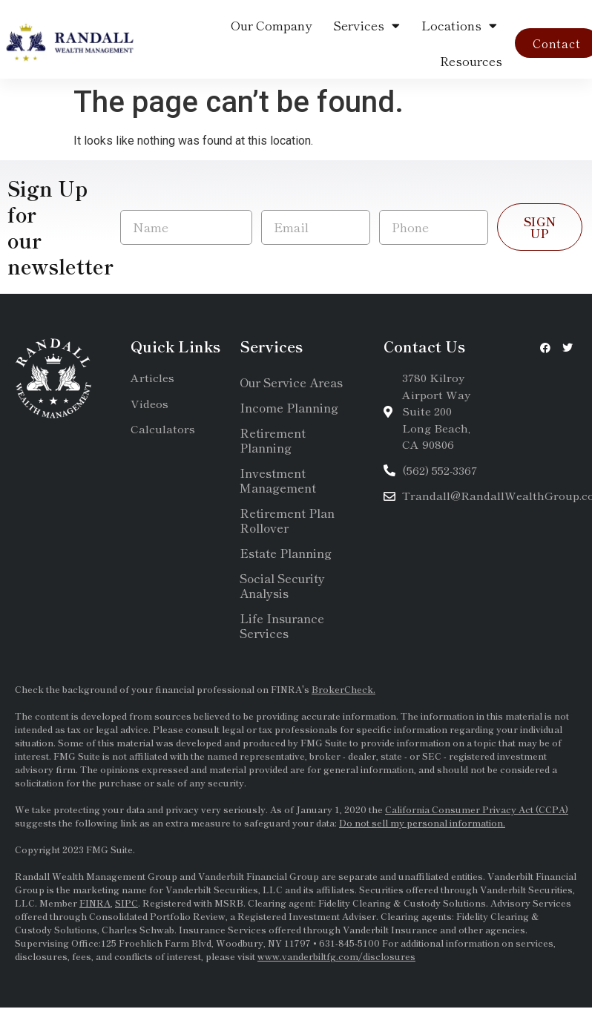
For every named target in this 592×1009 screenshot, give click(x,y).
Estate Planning (286, 553)
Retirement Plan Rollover (287, 520)
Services (366, 25)
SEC (433, 755)
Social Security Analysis (282, 585)
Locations (459, 25)
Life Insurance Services (282, 625)
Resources (471, 60)
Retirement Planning (273, 440)
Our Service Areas (291, 382)
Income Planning (289, 407)
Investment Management (278, 480)
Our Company (271, 25)
